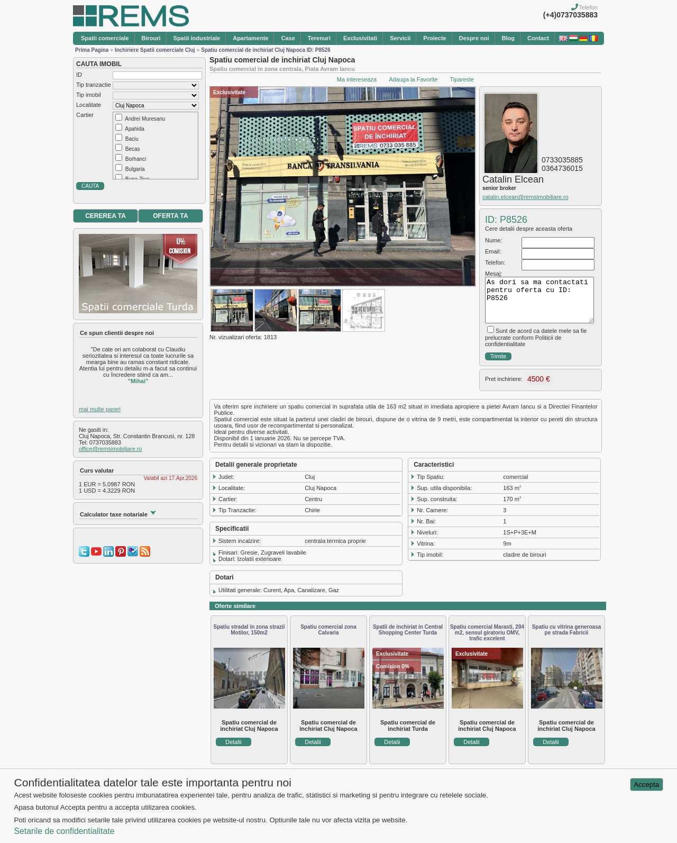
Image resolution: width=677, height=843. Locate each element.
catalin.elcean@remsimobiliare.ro (525, 197)
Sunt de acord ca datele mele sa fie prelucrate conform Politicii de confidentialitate (536, 337)
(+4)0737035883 (570, 15)
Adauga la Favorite (413, 79)
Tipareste (462, 79)
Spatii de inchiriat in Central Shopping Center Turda (408, 630)
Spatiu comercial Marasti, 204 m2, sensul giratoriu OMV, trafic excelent (487, 632)
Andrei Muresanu (145, 119)
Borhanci (135, 159)
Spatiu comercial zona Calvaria (328, 630)
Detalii (233, 742)
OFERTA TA (170, 216)
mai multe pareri (100, 409)
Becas (132, 149)
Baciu (132, 139)
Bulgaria (135, 169)
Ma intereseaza (357, 79)
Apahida (134, 129)
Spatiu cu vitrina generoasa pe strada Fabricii (566, 630)
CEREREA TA (105, 216)
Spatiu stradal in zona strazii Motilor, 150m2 (249, 630)
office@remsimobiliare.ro (110, 449)
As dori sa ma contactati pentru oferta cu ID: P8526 (539, 300)
